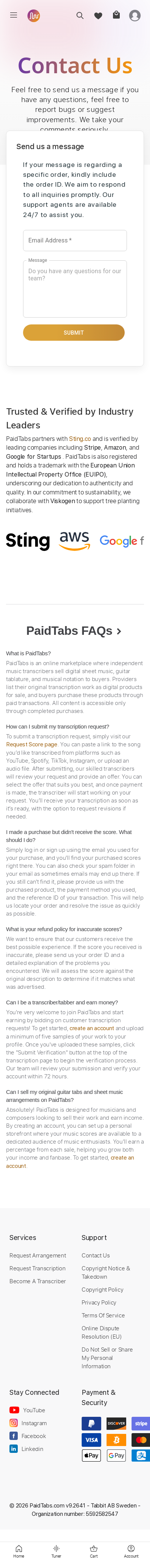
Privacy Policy (99, 1302)
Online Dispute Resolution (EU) (102, 1332)
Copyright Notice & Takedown (106, 1272)
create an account (92, 1028)
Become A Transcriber (37, 1281)
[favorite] (98, 15)
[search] (79, 15)
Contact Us (96, 1255)
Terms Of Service (103, 1315)
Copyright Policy (102, 1289)
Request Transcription (37, 1268)
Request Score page (31, 744)
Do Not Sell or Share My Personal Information (107, 1357)
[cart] (116, 15)
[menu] (13, 15)
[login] (135, 15)
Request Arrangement (37, 1255)
